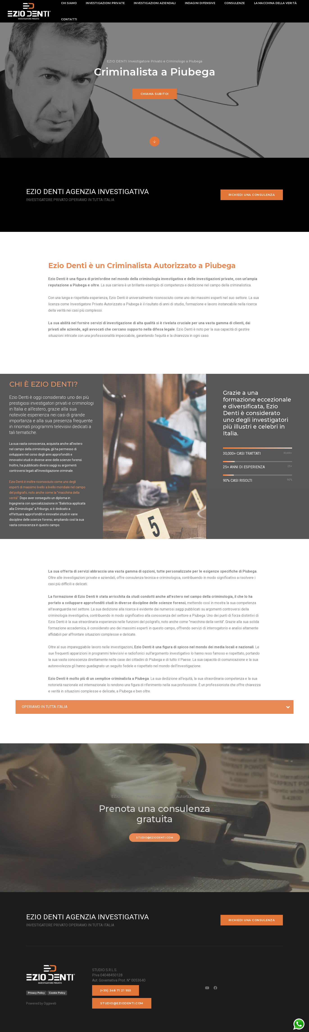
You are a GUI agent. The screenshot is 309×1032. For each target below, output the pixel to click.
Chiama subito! (155, 94)
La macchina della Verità (87, 19)
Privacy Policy (36, 992)
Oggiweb (50, 1003)
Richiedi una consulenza (252, 194)
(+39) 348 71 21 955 (115, 990)
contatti (125, 19)
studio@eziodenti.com (154, 837)
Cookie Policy (57, 992)
